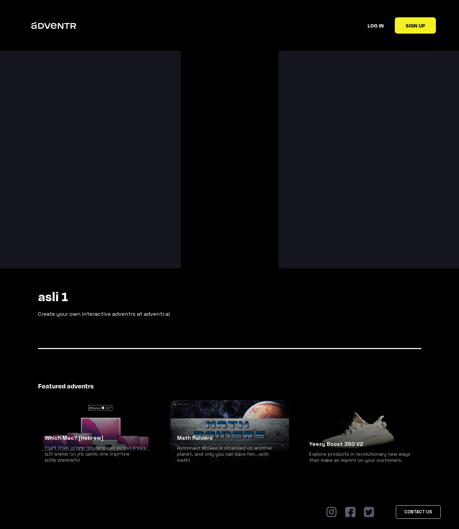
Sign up (415, 25)
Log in (376, 25)
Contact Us (418, 512)
